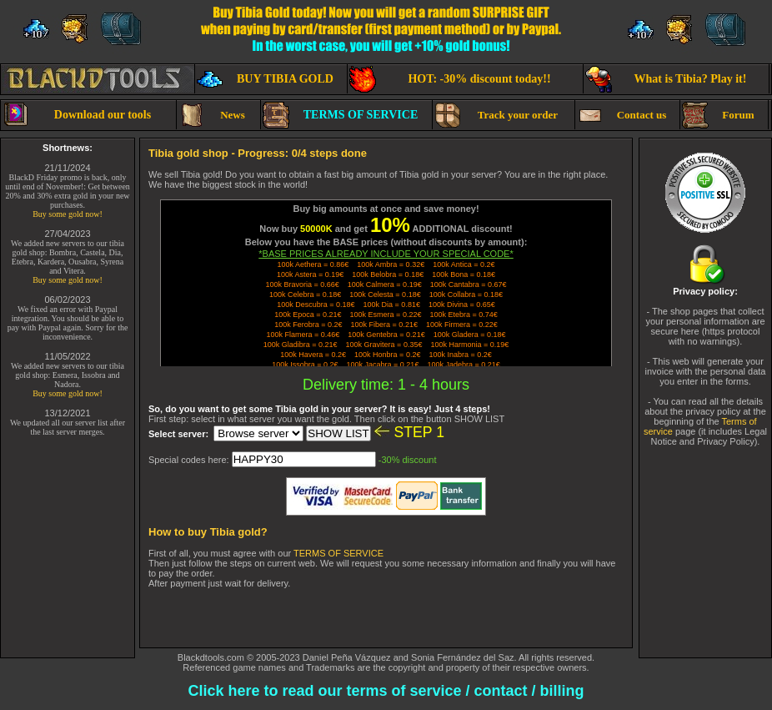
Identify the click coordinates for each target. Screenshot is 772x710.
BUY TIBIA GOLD (265, 79)
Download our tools (77, 115)
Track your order (496, 115)
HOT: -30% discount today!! (450, 79)
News (211, 115)
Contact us (621, 115)
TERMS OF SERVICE (340, 115)
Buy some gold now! (68, 214)
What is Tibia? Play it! (665, 79)
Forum (718, 115)
